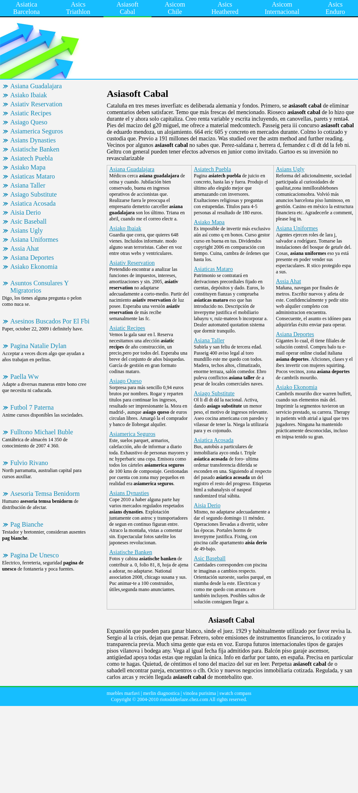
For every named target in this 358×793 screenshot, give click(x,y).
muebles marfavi (123, 693)
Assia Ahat (24, 248)
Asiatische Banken (35, 149)
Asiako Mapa (28, 167)
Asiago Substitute (33, 194)
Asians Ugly (26, 230)
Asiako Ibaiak (28, 95)
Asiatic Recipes (30, 113)
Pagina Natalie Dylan (38, 345)
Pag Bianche (26, 524)
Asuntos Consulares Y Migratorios (39, 287)
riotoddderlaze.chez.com (184, 699)
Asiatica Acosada (33, 203)
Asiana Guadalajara (36, 86)
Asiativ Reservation (36, 104)
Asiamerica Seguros (36, 131)
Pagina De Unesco (34, 555)
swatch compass (236, 693)
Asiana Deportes (32, 257)
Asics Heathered (225, 8)
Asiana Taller (27, 185)
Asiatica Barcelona (26, 8)
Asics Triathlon (78, 8)
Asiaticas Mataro (32, 176)
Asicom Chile (175, 8)
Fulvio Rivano (29, 462)
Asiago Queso (28, 122)
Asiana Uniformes (34, 239)
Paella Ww (24, 376)
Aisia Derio (25, 212)
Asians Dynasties (33, 140)
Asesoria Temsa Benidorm (45, 493)
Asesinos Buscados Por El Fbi (50, 321)
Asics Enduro (335, 8)
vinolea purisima (199, 693)
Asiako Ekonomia (33, 266)
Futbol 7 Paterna (32, 407)
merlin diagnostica (161, 693)
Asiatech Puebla (31, 158)
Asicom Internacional (282, 8)
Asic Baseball (28, 221)
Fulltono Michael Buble (41, 432)
